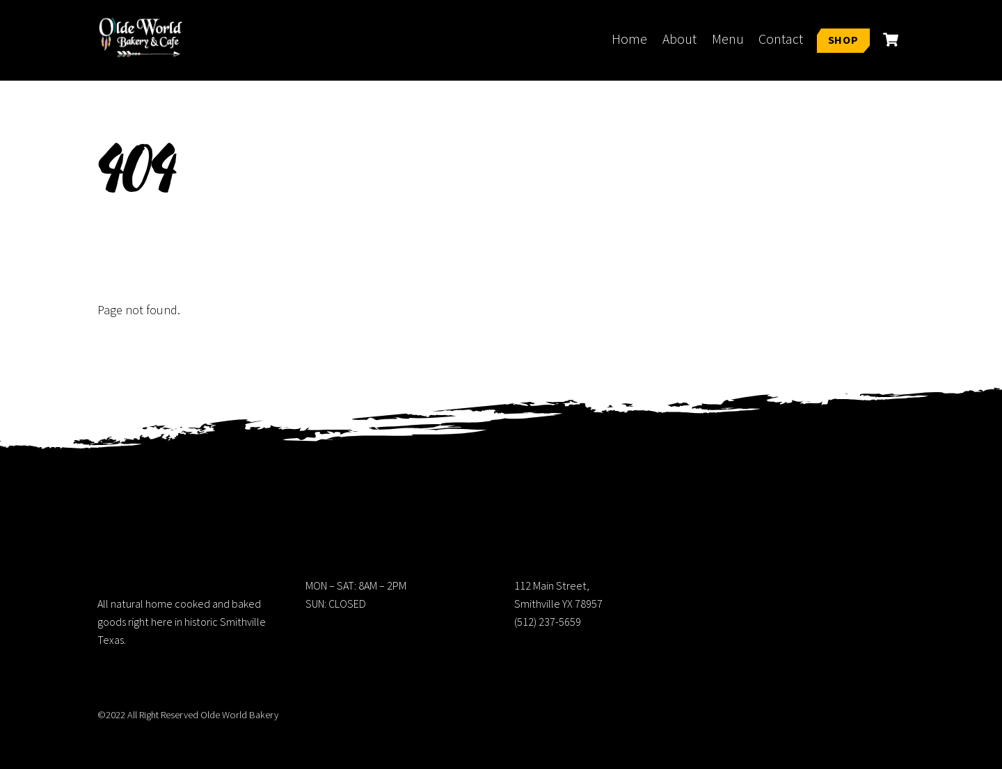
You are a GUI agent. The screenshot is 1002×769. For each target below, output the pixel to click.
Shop (843, 40)
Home (629, 39)
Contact (780, 39)
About (679, 39)
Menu (728, 39)
